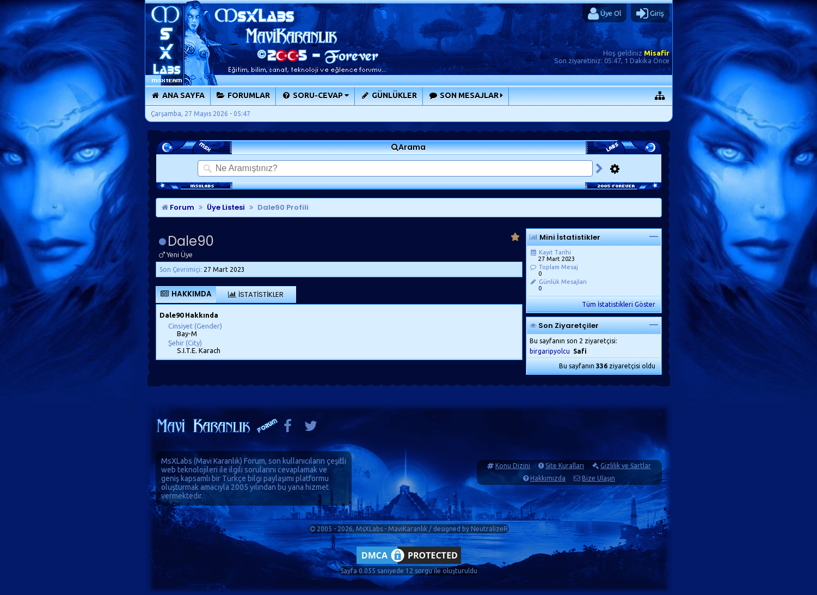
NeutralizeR (489, 528)
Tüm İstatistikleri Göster (618, 304)
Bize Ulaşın (598, 478)
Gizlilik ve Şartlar (625, 465)
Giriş (650, 14)
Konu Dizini (512, 465)
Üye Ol (604, 14)
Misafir (656, 53)
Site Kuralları (564, 465)
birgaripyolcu (550, 351)
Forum (178, 207)
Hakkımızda (548, 478)
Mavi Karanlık (218, 461)
